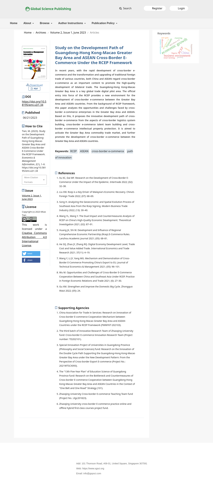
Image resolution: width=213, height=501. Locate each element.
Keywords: (62, 151)
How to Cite (34, 126)
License (30, 207)
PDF (35, 88)
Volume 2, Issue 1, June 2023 (68, 32)
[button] (31, 253)
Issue (29, 191)
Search (127, 8)
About (27, 23)
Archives (41, 32)
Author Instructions (71, 23)
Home (13, 23)
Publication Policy (103, 23)
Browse (45, 23)
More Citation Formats (31, 180)
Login (181, 8)
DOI (28, 97)
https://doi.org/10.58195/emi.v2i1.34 (34, 103)
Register (157, 8)
